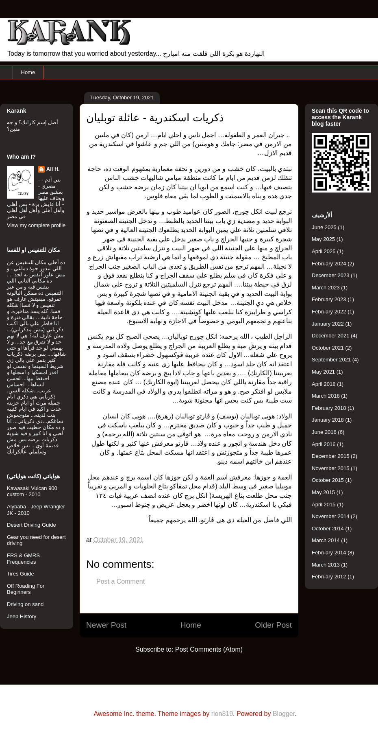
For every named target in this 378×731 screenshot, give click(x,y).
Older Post (273, 625)
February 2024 (329, 263)
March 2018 (326, 396)
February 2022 (329, 312)
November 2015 (331, 468)
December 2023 (331, 275)
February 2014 (329, 552)
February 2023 (329, 299)
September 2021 (331, 360)
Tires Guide (20, 574)
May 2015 (323, 492)
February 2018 (329, 408)
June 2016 (324, 432)
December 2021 (331, 336)
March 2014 (326, 540)
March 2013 (326, 565)
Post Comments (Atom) (209, 649)
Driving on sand (25, 604)
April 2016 (324, 444)
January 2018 (328, 420)
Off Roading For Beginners (25, 589)
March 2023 (326, 288)
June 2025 (324, 227)
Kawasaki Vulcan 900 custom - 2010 (32, 491)
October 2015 (328, 480)
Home (28, 72)
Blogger (284, 713)
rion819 (222, 713)
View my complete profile (36, 225)
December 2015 (331, 456)
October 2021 (328, 348)
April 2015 (324, 504)
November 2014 (331, 516)
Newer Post (106, 625)
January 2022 (328, 324)
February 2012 (329, 576)
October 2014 (328, 528)
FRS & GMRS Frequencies (23, 558)
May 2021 (323, 372)
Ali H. (53, 169)
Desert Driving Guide (31, 525)
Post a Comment (120, 581)
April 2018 (324, 384)
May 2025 (323, 239)
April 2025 (324, 251)
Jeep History (21, 616)
